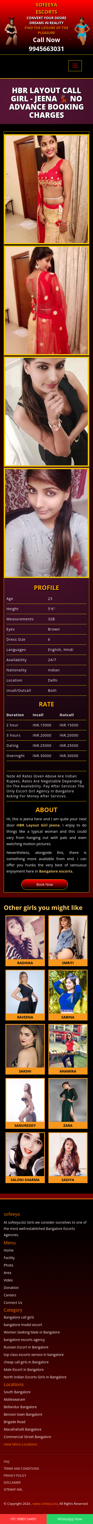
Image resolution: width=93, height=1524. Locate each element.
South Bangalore (17, 1392)
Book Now (44, 884)
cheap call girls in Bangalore (26, 1362)
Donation (11, 1287)
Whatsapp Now (70, 1519)
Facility (9, 1257)
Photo (8, 1265)
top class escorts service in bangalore (34, 1354)
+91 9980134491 (23, 1519)
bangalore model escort (23, 1324)
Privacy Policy (15, 1475)
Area (7, 1272)
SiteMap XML (13, 1489)
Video (8, 1280)
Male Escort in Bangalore (24, 1369)
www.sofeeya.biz (45, 1503)
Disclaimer (12, 1482)
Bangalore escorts (55, 871)
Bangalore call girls (19, 1317)
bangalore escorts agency (24, 1339)
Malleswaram (14, 1399)
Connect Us (13, 1302)
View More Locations (20, 1444)
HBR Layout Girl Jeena (38, 825)
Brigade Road (14, 1421)
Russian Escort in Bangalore (26, 1347)
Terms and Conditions (21, 1468)
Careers (10, 1295)
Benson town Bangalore (23, 1414)
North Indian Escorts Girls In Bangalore (35, 1377)
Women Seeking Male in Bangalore (32, 1332)
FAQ (6, 1462)
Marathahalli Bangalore (22, 1429)
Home (9, 1250)
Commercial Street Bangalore (27, 1436)
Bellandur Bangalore (20, 1406)
